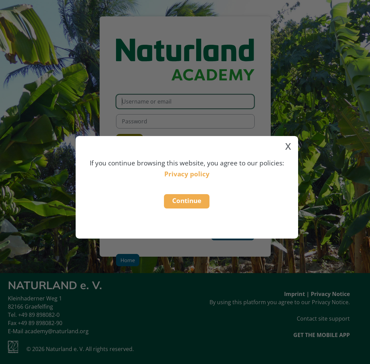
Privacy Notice (330, 294)
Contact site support (323, 318)
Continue (186, 200)
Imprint (294, 294)
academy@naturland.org (57, 331)
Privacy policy (186, 173)
